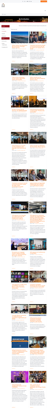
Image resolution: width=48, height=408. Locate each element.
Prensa (3, 29)
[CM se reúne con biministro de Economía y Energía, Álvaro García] (19, 37)
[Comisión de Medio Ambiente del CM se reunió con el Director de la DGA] (20, 253)
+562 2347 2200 (35, 393)
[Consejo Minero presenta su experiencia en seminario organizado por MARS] (31, 253)
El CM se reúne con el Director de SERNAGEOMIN (31, 85)
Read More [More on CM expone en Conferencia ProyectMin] (25, 238)
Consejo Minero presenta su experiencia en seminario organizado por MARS (31, 261)
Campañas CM (4, 47)
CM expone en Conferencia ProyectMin (31, 222)
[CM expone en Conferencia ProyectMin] (32, 214)
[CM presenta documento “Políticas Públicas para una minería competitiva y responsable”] (19, 294)
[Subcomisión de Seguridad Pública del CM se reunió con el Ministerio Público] (20, 166)
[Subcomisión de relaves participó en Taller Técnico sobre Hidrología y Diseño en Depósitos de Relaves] (32, 294)
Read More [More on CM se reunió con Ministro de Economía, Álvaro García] (25, 143)
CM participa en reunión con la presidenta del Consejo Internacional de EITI (19, 131)
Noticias (3, 26)
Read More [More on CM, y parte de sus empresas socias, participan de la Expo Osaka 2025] (13, 367)
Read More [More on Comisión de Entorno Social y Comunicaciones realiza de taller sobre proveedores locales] (36, 145)
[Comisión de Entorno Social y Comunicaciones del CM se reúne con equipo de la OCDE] (32, 37)
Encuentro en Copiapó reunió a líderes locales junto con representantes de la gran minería (19, 223)
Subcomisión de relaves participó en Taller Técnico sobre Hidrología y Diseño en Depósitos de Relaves (31, 304)
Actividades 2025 (34, 179)
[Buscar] (24, 14)
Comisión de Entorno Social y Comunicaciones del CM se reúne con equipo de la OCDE (31, 47)
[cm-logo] (3, 3)
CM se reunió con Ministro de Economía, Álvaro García (31, 130)
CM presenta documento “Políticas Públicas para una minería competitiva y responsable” (19, 304)
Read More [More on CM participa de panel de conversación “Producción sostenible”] (37, 105)
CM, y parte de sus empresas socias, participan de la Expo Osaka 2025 (20, 347)
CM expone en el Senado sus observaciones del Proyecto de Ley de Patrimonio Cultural (30, 176)
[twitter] (24, 1)
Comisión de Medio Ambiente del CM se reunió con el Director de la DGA (20, 263)
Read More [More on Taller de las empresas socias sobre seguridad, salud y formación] (36, 60)
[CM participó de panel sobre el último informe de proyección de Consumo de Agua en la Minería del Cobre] (31, 338)
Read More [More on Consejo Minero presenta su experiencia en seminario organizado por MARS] (25, 278)
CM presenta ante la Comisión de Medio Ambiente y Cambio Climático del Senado (42, 264)
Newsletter (4, 36)
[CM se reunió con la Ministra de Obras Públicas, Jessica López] (20, 76)
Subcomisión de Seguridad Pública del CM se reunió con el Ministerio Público (19, 175)
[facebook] (22, 1)
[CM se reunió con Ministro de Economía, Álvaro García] (32, 122)
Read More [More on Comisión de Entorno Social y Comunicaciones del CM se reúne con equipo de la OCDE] (25, 61)
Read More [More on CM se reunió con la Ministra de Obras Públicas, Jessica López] (13, 100)
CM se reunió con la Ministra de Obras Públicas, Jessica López (20, 85)
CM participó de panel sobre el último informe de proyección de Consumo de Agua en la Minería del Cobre (31, 348)
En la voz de (4, 41)
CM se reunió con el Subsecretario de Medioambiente (41, 347)
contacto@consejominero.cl (12, 400)
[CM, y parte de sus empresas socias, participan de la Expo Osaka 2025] (20, 337)
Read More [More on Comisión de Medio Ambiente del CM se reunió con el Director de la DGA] (13, 274)
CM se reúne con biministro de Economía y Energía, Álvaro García (19, 46)
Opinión (3, 33)
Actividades (19, 48)
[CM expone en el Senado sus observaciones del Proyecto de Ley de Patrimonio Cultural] (31, 167)
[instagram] (29, 1)
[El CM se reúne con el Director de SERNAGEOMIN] (31, 77)
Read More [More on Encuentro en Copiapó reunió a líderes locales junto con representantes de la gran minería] (13, 236)
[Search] (2, 14)
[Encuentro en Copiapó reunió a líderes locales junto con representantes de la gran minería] (19, 214)
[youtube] (27, 1)
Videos (3, 38)
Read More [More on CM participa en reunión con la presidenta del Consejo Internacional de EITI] (13, 150)
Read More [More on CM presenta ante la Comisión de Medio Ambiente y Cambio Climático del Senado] (37, 275)
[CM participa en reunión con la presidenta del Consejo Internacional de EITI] (19, 122)
